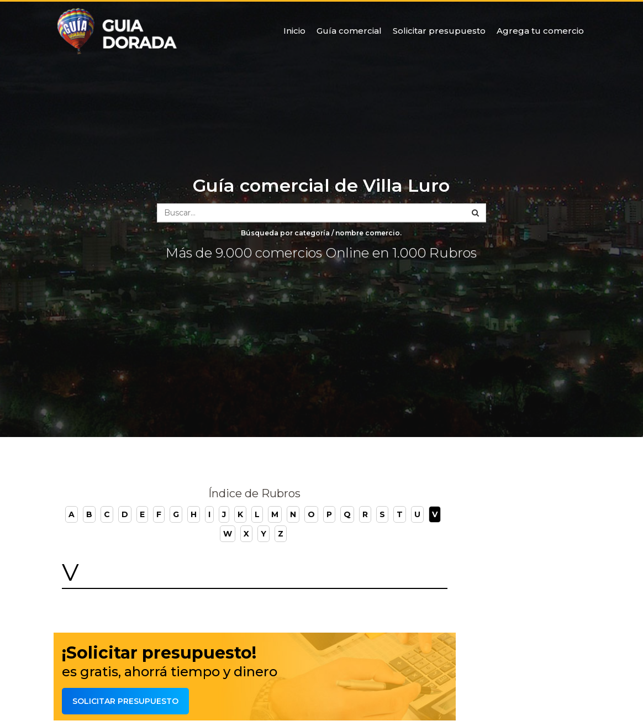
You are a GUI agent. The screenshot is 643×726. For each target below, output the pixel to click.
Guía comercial (349, 30)
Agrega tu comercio (540, 30)
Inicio (294, 30)
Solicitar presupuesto (439, 30)
